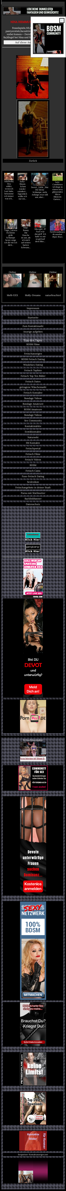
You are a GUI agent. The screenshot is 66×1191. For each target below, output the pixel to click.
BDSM (33, 465)
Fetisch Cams (33, 470)
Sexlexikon (33, 481)
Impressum (33, 308)
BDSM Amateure (33, 409)
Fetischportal (33, 448)
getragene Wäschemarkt (33, 387)
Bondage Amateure (33, 403)
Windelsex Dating (33, 364)
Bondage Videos (33, 398)
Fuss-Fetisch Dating (33, 476)
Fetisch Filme (33, 454)
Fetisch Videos (33, 459)
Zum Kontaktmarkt (33, 326)
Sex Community (33, 420)
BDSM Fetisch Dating (33, 359)
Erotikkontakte (33, 431)
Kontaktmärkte (33, 426)
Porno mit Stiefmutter (33, 493)
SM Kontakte (33, 442)
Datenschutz (33, 504)
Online (12, 279)
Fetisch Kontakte (33, 392)
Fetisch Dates (33, 381)
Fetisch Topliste (33, 370)
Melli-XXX (12, 295)
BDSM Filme (33, 344)
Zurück (33, 160)
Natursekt (33, 437)
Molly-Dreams (33, 295)
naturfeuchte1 (53, 295)
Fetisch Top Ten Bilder (33, 375)
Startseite (33, 317)
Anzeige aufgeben (33, 331)
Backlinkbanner (33, 498)
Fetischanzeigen (33, 353)
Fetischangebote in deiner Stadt (33, 487)
